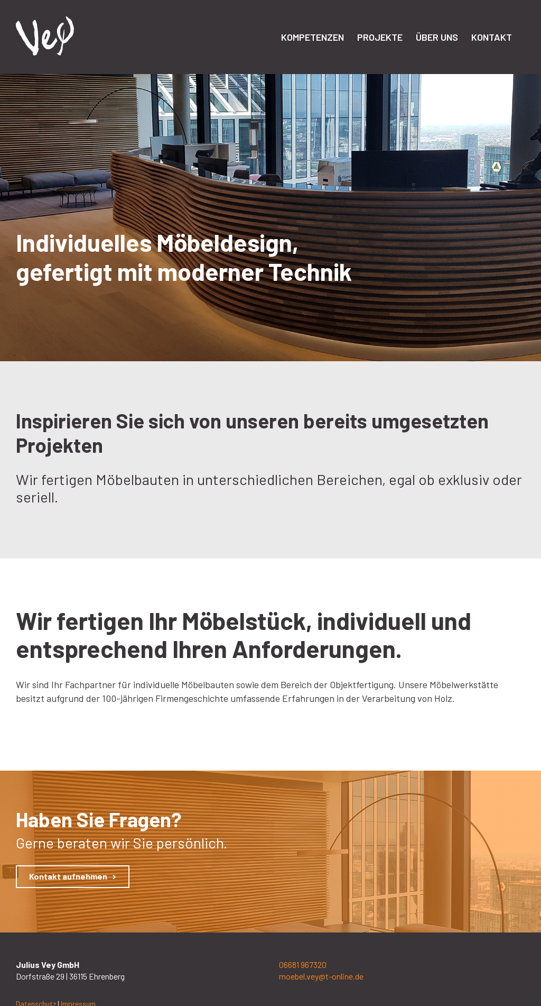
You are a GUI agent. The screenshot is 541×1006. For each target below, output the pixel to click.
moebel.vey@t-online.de (321, 976)
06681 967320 (303, 964)
